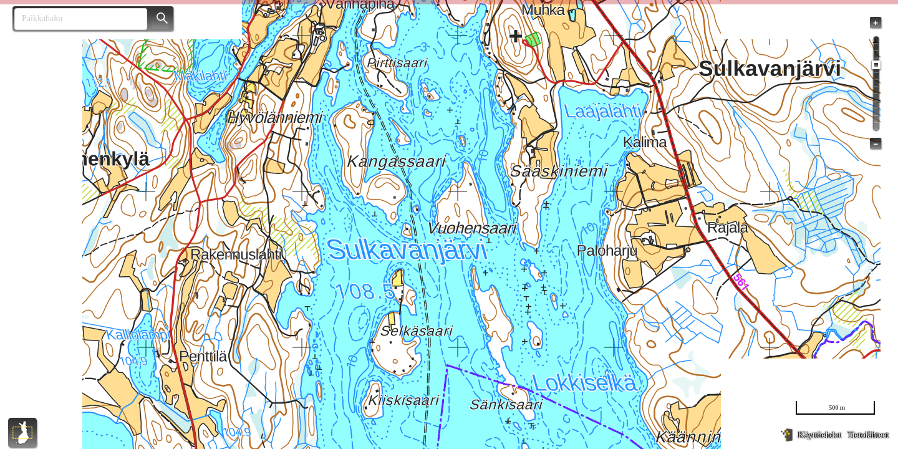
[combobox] (76, 19)
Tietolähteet (868, 435)
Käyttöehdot (819, 435)
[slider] (876, 64)
